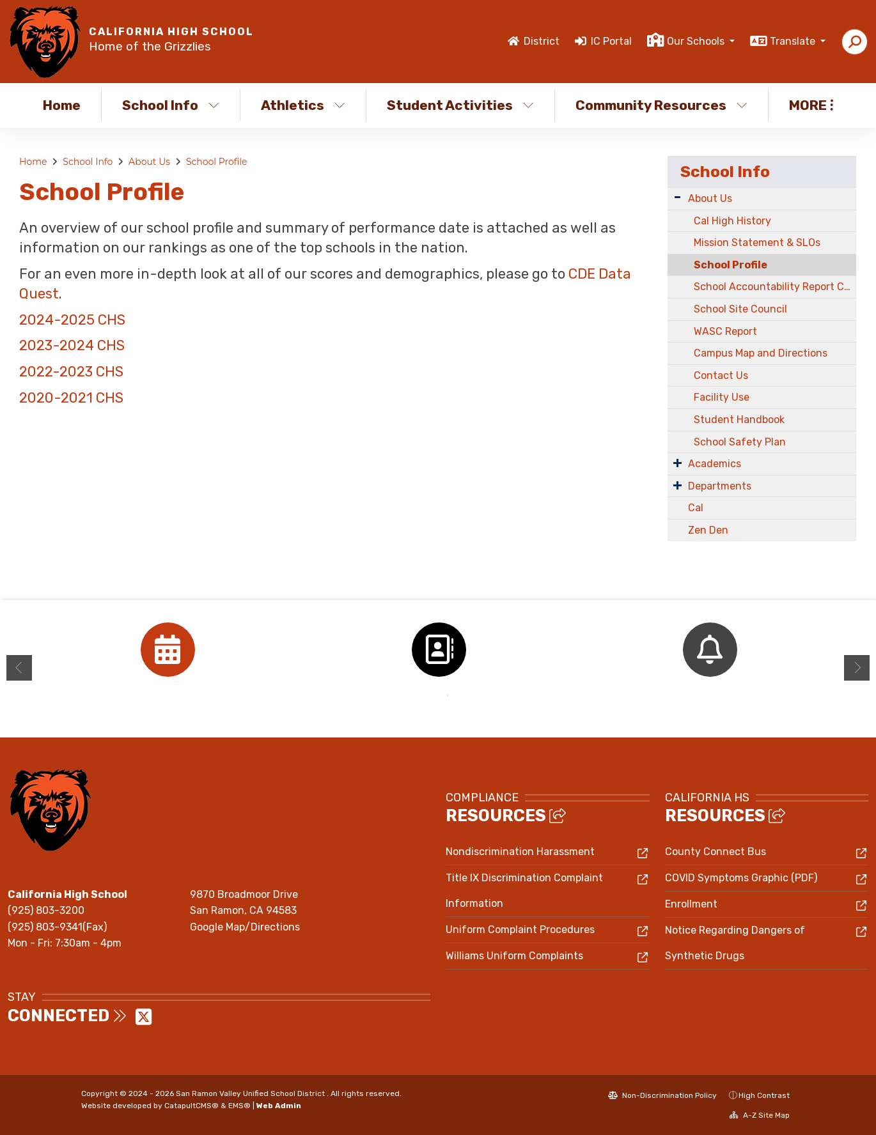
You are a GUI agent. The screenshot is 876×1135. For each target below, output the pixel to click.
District (541, 41)
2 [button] (447, 696)
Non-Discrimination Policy (662, 1095)
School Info (170, 105)
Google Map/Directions (245, 927)
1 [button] (428, 696)
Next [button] (857, 668)
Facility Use (721, 397)
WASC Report (725, 331)
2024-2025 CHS (72, 319)
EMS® (239, 1105)
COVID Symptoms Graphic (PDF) (741, 878)
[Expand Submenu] (677, 197)
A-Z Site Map (760, 1115)
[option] (167, 649)
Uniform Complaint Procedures (520, 929)
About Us (149, 161)
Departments (719, 486)
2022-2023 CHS (71, 371)
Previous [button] (19, 668)
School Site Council (740, 309)
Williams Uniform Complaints (514, 956)
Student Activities (460, 105)
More (811, 105)
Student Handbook (739, 419)
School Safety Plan (740, 442)
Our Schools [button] (697, 41)
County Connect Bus (715, 851)
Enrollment (691, 904)
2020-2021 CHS (73, 397)
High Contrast (764, 1095)
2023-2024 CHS (72, 345)
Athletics (303, 105)
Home (62, 105)
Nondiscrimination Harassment (520, 851)
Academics (714, 464)
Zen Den (708, 530)
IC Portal (611, 41)
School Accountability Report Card (775, 287)
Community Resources (661, 105)
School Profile (216, 161)
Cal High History (732, 221)
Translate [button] (794, 41)
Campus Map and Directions (760, 353)
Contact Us (721, 375)
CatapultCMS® (191, 1105)
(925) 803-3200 (46, 910)
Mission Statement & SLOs (757, 242)
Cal (695, 508)
